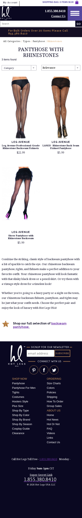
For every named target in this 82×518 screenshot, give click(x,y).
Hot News (52, 419)
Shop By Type (20, 410)
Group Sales (54, 406)
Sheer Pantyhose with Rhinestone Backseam (21, 237)
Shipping (52, 396)
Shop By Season (22, 424)
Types (26, 41)
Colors (51, 387)
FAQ (49, 428)
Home (50, 415)
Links (50, 437)
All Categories (11, 41)
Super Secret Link (41, 474)
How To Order (55, 401)
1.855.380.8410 (48, 459)
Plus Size (17, 406)
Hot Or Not (53, 424)
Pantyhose (39, 41)
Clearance (18, 433)
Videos (51, 433)
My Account (10, 4)
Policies (51, 392)
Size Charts (54, 383)
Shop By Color (21, 415)
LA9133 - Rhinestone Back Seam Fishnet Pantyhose (61, 147)
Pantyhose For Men (24, 387)
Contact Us (58, 16)
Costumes (18, 396)
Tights (15, 392)
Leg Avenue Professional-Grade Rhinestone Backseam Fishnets (21, 147)
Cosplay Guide (21, 428)
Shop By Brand (21, 419)
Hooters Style (20, 401)
